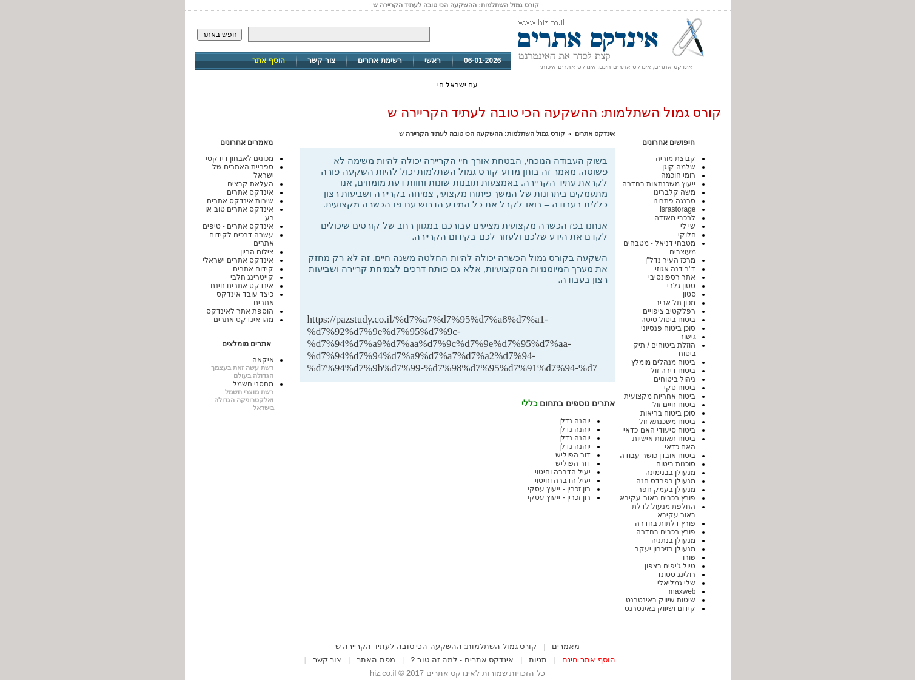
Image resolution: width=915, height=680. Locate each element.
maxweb (682, 591)
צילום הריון (256, 251)
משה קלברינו (674, 192)
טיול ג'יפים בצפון (670, 566)
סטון (689, 294)
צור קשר (321, 60)
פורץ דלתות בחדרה (665, 523)
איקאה (263, 359)
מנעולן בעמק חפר (667, 489)
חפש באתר (219, 34)
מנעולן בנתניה (673, 540)
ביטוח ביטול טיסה (668, 319)
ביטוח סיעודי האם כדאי (659, 430)
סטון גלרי (681, 285)
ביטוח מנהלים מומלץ (663, 362)
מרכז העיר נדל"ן (670, 260)
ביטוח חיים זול (674, 404)
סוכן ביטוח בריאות (668, 413)
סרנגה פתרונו (674, 201)
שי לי (687, 226)
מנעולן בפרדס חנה (666, 481)
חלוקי (687, 235)
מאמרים (566, 646)
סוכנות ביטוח (675, 464)
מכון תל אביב (675, 302)
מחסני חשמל (253, 384)
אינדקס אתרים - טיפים (238, 226)
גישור (688, 336)
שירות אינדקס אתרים (240, 201)
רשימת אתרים (379, 60)
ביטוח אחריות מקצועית (660, 396)
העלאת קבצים (250, 184)
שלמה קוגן (678, 167)
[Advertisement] (466, 293)
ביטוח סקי (679, 387)
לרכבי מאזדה (674, 218)
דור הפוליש (573, 455)
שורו (689, 557)
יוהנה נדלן (575, 421)
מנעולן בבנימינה (670, 472)
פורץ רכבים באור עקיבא (657, 498)
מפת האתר (376, 659)
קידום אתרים (253, 268)
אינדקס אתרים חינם (242, 285)
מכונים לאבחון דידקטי (240, 158)
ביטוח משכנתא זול (667, 421)
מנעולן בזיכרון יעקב (665, 549)
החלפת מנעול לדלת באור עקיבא (664, 510)
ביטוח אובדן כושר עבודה (657, 455)
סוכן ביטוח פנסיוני (668, 328)
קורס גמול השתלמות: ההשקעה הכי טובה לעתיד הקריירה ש (482, 133)
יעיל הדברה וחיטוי (563, 472)
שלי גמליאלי (676, 583)
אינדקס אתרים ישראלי (238, 260)
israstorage (677, 209)
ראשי (432, 60)
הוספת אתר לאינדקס (240, 311)
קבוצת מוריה (675, 158)
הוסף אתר (268, 60)
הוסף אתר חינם (588, 659)
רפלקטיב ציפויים (669, 311)
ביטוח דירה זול (673, 370)
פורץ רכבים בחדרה (666, 532)
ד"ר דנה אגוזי (675, 268)
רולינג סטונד (676, 574)
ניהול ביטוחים (674, 379)
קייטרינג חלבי (251, 277)
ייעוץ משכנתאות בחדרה (659, 184)
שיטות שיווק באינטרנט (661, 600)
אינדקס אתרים (595, 133)
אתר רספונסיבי (671, 277)
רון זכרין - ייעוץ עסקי (559, 489)
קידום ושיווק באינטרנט (660, 608)
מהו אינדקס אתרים (243, 319)
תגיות (538, 659)
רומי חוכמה (678, 175)
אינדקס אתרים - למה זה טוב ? (462, 659)
